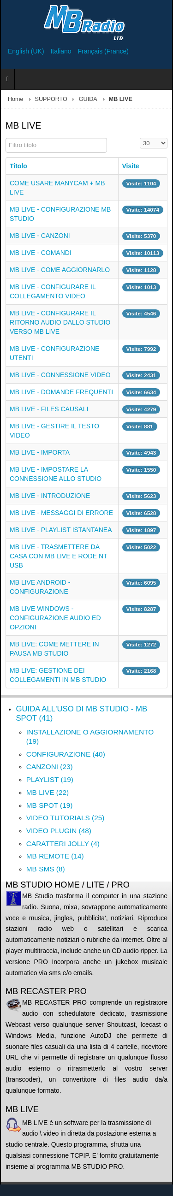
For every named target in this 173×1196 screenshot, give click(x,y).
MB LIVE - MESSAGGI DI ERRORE (61, 512)
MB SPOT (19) (49, 805)
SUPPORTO (51, 99)
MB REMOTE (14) (55, 856)
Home (16, 99)
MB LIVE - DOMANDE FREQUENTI (61, 392)
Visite (130, 166)
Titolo (18, 166)
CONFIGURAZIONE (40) (65, 754)
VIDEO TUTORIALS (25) (65, 818)
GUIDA (88, 99)
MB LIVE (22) (47, 792)
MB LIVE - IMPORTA (40, 452)
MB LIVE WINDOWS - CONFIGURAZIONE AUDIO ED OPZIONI (55, 618)
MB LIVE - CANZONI (40, 235)
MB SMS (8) (45, 869)
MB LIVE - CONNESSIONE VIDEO (60, 375)
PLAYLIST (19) (49, 779)
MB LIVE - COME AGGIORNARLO (60, 269)
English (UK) (27, 51)
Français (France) (103, 51)
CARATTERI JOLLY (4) (63, 843)
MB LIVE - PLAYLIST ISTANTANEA (61, 529)
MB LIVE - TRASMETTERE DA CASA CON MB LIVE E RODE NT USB (58, 556)
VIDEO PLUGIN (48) (58, 831)
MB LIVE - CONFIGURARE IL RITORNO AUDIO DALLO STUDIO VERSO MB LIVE (60, 322)
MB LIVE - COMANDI (41, 252)
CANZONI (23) (49, 766)
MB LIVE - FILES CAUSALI (49, 409)
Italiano (61, 51)
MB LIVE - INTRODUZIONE (50, 495)
